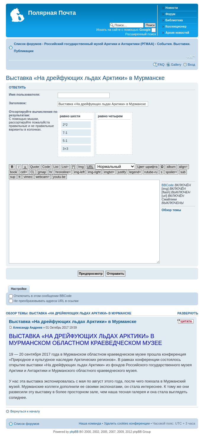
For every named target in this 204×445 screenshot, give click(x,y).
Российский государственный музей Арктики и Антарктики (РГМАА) (99, 44)
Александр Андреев (27, 327)
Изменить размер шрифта (191, 57)
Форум (170, 14)
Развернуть (187, 313)
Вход (191, 64)
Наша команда (90, 423)
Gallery (176, 64)
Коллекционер (175, 26)
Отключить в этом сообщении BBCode (40, 296)
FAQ (161, 64)
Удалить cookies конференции (127, 423)
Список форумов (27, 44)
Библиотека (174, 20)
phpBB (74, 431)
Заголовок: (18, 103)
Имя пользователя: (24, 94)
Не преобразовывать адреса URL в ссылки (43, 301)
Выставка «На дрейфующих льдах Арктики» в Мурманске (85, 78)
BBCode (168, 185)
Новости (171, 7)
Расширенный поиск (140, 34)
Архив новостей (177, 32)
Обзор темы (171, 210)
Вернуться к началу (25, 411)
